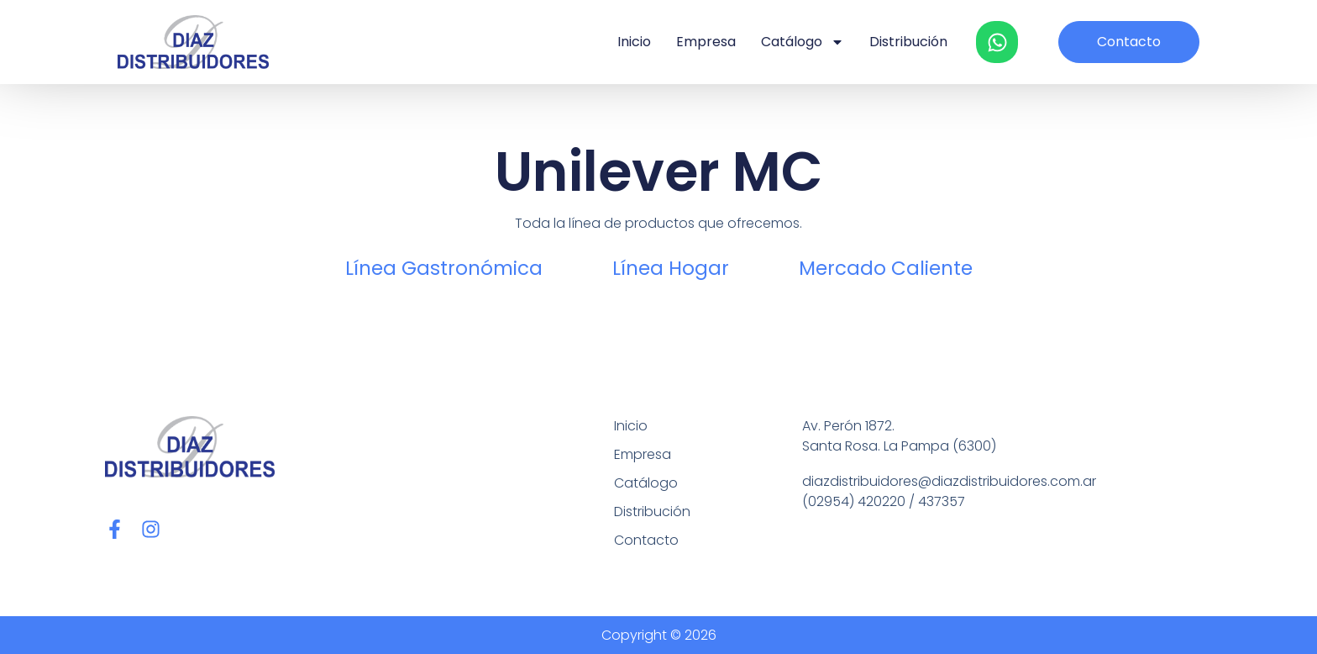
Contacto (646, 540)
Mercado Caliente (886, 268)
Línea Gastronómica (444, 268)
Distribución (908, 41)
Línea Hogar (670, 268)
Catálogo (802, 42)
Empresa (706, 41)
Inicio (634, 41)
